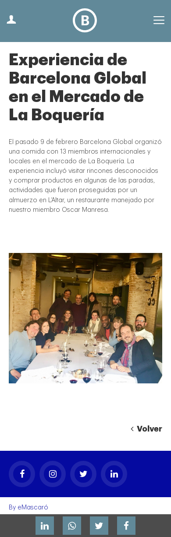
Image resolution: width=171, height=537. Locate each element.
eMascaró (33, 507)
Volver (146, 429)
